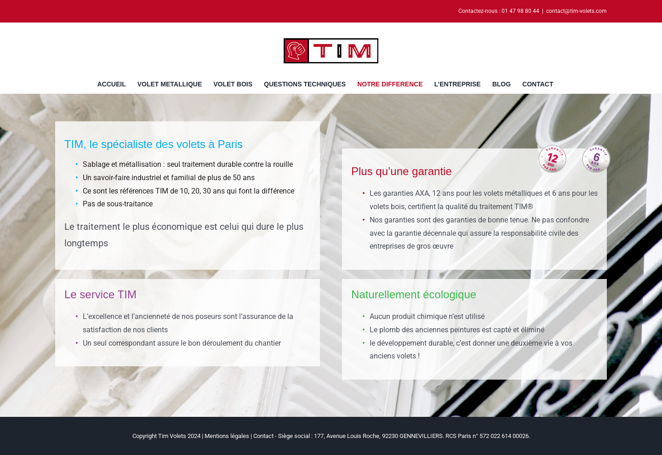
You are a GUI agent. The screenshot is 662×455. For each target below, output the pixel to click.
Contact (263, 435)
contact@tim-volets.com (576, 11)
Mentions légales (227, 435)
